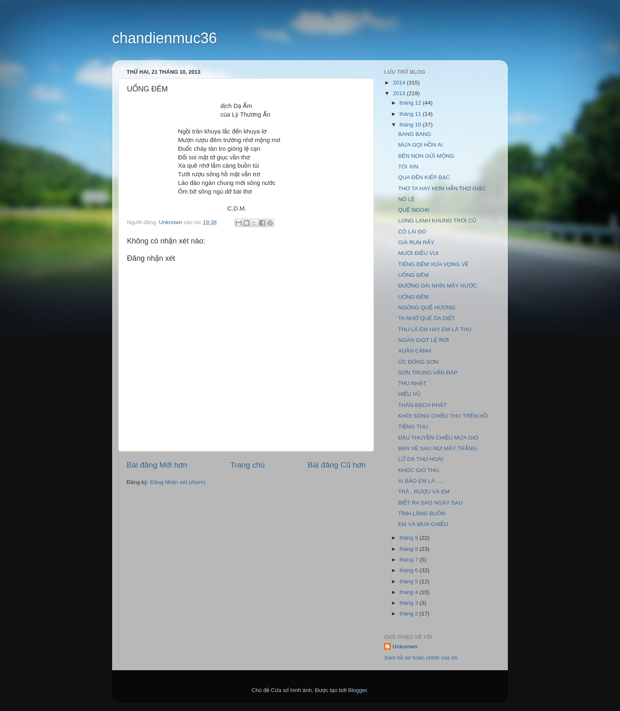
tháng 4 (409, 592)
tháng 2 (409, 613)
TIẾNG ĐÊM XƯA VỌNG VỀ (433, 264)
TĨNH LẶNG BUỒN (422, 513)
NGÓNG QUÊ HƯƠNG (427, 307)
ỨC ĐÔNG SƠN (418, 362)
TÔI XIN (408, 167)
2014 (400, 83)
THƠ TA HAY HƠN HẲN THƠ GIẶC (442, 188)
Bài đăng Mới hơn (157, 465)
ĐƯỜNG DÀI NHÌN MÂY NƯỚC (437, 286)
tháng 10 (411, 125)
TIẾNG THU (413, 426)
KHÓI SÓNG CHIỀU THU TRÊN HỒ (443, 416)
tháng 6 (409, 570)
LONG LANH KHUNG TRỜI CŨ (437, 221)
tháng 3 (409, 603)
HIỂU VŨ (409, 394)
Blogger (357, 690)
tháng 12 (411, 103)
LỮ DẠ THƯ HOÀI (420, 459)
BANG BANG (414, 134)
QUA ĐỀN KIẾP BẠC (424, 177)
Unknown (405, 646)
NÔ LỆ (406, 199)
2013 (400, 93)
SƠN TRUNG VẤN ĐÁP (428, 373)
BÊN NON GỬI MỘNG (426, 156)
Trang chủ (247, 465)
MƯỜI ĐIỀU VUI (418, 253)
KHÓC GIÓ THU (418, 470)
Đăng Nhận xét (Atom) (177, 482)
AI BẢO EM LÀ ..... (421, 481)
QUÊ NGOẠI (414, 210)
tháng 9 (409, 538)
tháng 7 (409, 560)
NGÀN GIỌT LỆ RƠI (423, 340)
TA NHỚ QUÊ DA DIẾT (426, 318)
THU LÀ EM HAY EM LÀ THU (435, 329)
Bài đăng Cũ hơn (337, 465)
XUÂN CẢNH (414, 351)
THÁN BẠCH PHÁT (422, 405)
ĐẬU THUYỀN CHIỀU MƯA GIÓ (438, 438)
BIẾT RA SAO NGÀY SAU (430, 503)
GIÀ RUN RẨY (416, 242)
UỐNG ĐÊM (413, 275)
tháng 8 (409, 549)
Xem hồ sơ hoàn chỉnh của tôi (420, 658)
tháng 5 (409, 581)
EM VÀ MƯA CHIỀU (423, 524)
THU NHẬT (412, 383)
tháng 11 (411, 114)
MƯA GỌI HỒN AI (420, 145)
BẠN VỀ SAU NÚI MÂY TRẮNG (437, 448)
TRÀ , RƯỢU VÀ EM (424, 492)
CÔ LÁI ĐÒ (412, 232)
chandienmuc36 (164, 38)
